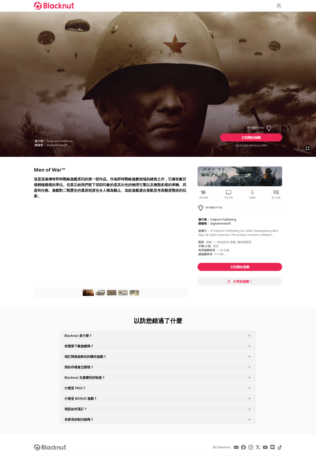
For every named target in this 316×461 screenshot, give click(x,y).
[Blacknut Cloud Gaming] (54, 6)
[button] (251, 128)
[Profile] (279, 5)
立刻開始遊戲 (251, 137)
